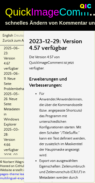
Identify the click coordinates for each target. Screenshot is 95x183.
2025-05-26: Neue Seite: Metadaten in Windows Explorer (12, 109)
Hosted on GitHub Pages (17, 166)
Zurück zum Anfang (17, 41)
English (8, 36)
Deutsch (20, 36)
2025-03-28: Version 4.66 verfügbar (11, 140)
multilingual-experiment (17, 178)
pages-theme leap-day (16, 174)
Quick (18, 12)
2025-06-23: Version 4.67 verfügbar (12, 58)
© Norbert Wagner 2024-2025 (21, 162)
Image (45, 12)
